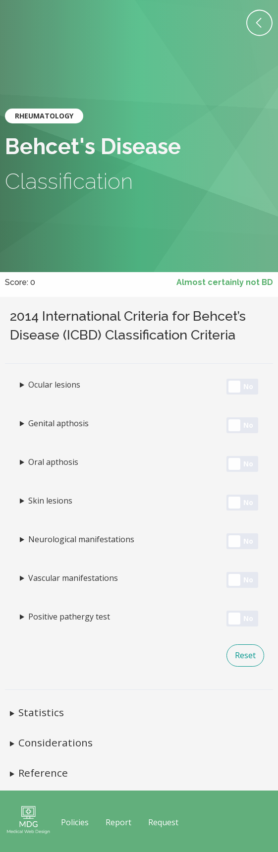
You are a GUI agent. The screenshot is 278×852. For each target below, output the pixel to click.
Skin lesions (50, 500)
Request (163, 822)
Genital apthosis (58, 423)
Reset (245, 655)
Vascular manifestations (73, 577)
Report (118, 822)
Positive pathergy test (69, 616)
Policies (75, 822)
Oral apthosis (53, 461)
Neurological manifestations (81, 539)
